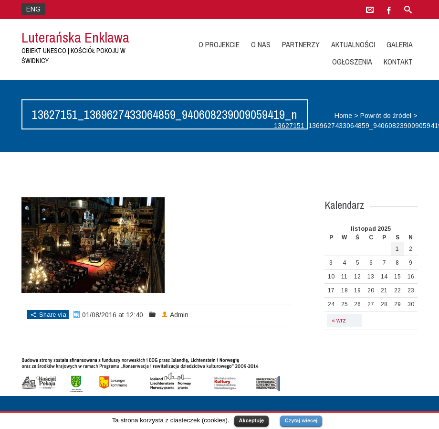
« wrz (339, 320)
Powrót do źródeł (385, 115)
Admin (179, 315)
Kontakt (398, 61)
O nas (261, 44)
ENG (33, 9)
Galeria (400, 44)
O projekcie (219, 44)
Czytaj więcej (301, 420)
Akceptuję (251, 420)
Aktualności (353, 44)
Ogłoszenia (352, 61)
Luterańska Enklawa (75, 37)
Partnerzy (301, 44)
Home (343, 115)
